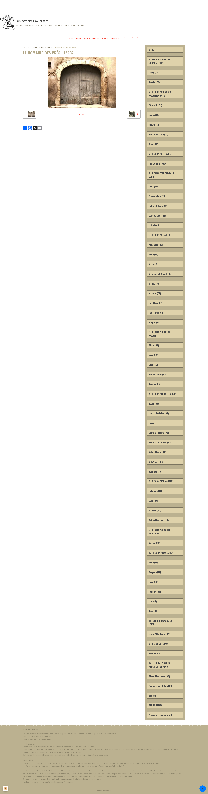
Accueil (26, 47)
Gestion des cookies (104, 790)
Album (34, 47)
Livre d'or (86, 38)
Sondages (96, 38)
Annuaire (115, 38)
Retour (81, 114)
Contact (105, 38)
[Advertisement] (48, 6)
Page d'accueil (75, 38)
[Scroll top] (202, 788)
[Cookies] (6, 788)
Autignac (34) (44, 47)
